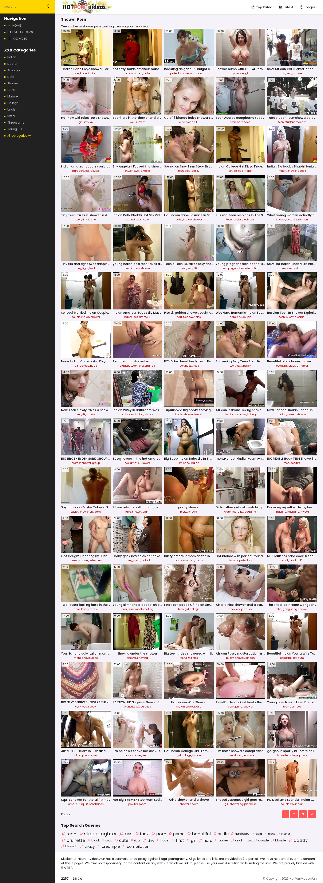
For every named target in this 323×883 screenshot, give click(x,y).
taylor (74, 511)
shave (194, 804)
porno (176, 833)
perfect (174, 73)
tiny (84, 219)
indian (92, 73)
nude (93, 365)
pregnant (234, 268)
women (303, 219)
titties (194, 658)
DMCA (77, 878)
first (177, 840)
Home (14, 25)
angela (145, 171)
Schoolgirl (14, 70)
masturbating (250, 268)
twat (92, 268)
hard (240, 122)
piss (198, 317)
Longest (308, 7)
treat (145, 755)
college (238, 171)
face (247, 122)
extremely (96, 560)
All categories (19, 136)
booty (179, 414)
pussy (290, 317)
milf (299, 560)
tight (85, 268)
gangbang (290, 609)
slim (131, 609)
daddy (298, 840)
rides (136, 840)
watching (230, 511)
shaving (142, 658)
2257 (65, 878)
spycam (95, 511)
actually (291, 219)
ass (292, 463)
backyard (201, 73)
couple (95, 171)
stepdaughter (97, 833)
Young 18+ (14, 129)
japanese (250, 804)
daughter (250, 511)
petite (221, 833)
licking (251, 414)
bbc (278, 609)
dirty (240, 511)
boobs (302, 171)
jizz (188, 658)
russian (238, 219)
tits (298, 463)
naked (291, 414)
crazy (87, 846)
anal (124, 609)
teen (233, 122)
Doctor (12, 64)
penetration (96, 804)
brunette (129, 706)
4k (91, 122)
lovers (146, 463)
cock (285, 560)
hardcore (78, 171)
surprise (146, 706)
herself (198, 414)
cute (182, 122)
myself (304, 511)
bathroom (127, 414)
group (96, 463)
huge (162, 840)
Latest (286, 7)
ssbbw (92, 706)
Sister (11, 116)
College (13, 103)
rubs (128, 511)
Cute (11, 90)
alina (77, 755)
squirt (180, 317)
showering (187, 73)
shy (127, 171)
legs (95, 658)
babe (83, 73)
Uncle (11, 109)
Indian (11, 57)
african (250, 658)
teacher (301, 122)
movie (94, 609)
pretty (183, 511)
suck (249, 609)
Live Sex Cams (20, 32)
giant (145, 511)
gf (246, 73)
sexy (127, 73)
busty (188, 365)
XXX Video (17, 38)
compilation (235, 755)
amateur (136, 73)
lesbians (249, 219)
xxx (292, 804)
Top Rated (261, 7)
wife (198, 706)
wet (132, 122)
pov (84, 755)
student (290, 122)
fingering (280, 511)
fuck (181, 365)
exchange (148, 365)
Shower (12, 83)
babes (128, 317)
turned (74, 560)
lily (180, 463)
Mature (12, 96)
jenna (239, 706)
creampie (108, 846)
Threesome (15, 122)
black (292, 365)
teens (270, 834)
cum (301, 658)
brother (76, 463)
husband (293, 511)
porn (236, 73)
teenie (92, 219)
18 (197, 122)
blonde (190, 122)
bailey (195, 171)
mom (137, 560)
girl (283, 73)
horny (128, 560)
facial (257, 834)
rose (196, 365)
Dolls (10, 77)
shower (298, 73)
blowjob (69, 846)
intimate (249, 755)
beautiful (281, 365)
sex (77, 73)
